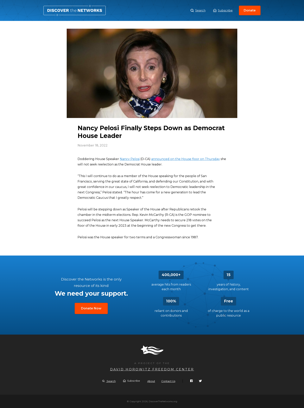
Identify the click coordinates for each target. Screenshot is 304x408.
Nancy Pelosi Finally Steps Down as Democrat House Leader (74, 10)
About (151, 381)
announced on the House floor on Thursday (185, 159)
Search (198, 10)
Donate (250, 10)
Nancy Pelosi (130, 159)
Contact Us (168, 381)
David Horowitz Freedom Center (152, 369)
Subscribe (223, 10)
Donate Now (91, 308)
